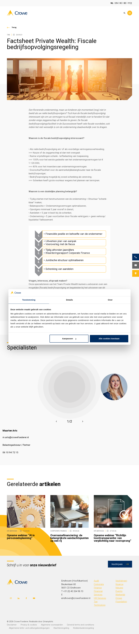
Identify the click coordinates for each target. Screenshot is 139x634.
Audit (96, 580)
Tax (95, 601)
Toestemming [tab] (28, 300)
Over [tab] (110, 300)
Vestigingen (121, 580)
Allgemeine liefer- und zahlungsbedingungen (29, 628)
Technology (99, 605)
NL (112, 3)
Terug (14, 27)
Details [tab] (69, 300)
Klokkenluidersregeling (83, 628)
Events (119, 591)
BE (125, 3)
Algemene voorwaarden (52, 625)
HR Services (100, 598)
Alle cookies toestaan (109, 339)
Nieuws (119, 587)
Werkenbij (120, 594)
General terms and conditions (80, 625)
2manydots (48, 621)
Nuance (119, 584)
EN (116, 3)
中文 (130, 3)
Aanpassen (69, 339)
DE (121, 3)
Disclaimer (12, 625)
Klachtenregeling (61, 628)
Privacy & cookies (29, 625)
